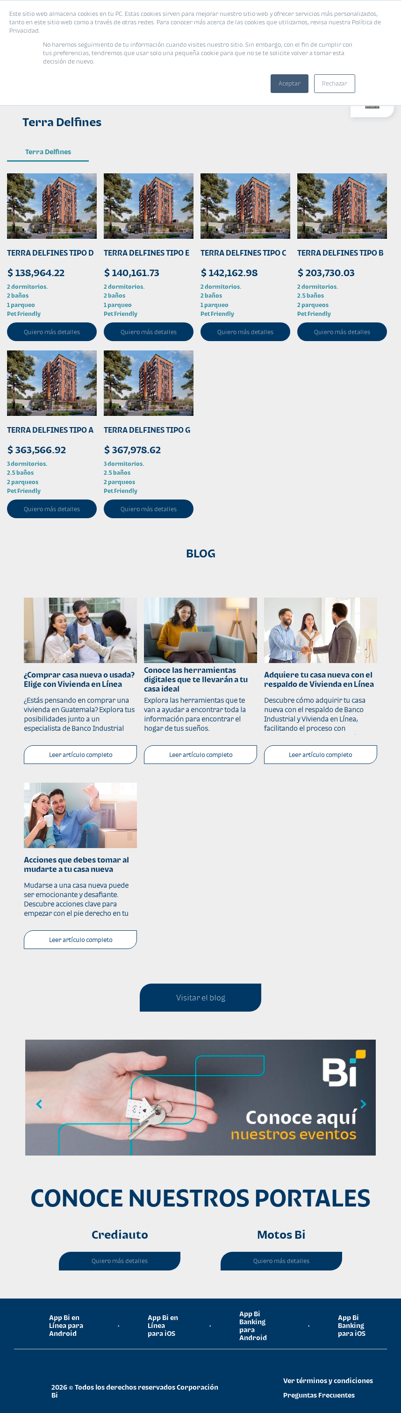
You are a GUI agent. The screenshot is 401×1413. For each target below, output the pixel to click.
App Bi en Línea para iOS (163, 1325)
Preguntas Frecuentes (319, 1395)
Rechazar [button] (334, 83)
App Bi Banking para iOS (351, 1325)
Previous (39, 1105)
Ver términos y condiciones (328, 1380)
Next (362, 1105)
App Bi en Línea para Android (66, 1325)
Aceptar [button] (290, 83)
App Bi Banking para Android (253, 1326)
